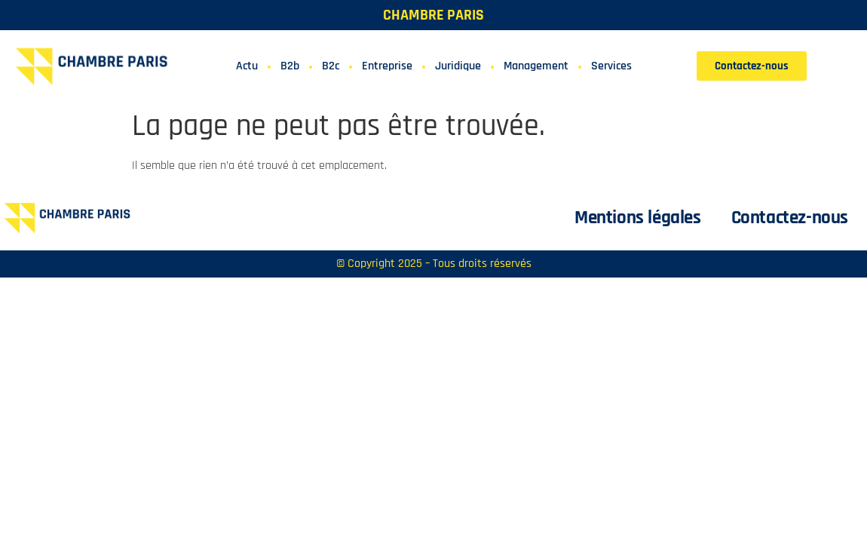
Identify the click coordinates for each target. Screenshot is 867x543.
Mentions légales (637, 218)
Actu (247, 66)
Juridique (458, 66)
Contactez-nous (789, 218)
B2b (289, 66)
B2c (330, 66)
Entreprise (387, 66)
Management (536, 66)
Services (611, 66)
